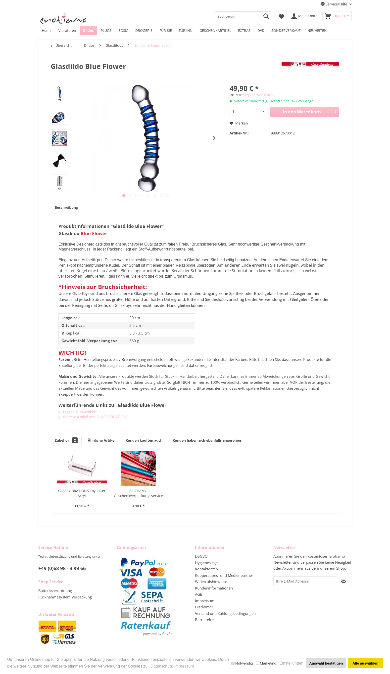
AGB (198, 594)
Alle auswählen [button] (365, 663)
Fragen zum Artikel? (77, 411)
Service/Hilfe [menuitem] (334, 3)
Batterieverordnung (55, 590)
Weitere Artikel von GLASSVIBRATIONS (93, 416)
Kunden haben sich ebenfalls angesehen (207, 440)
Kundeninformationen (214, 588)
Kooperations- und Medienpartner (224, 575)
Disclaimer (204, 606)
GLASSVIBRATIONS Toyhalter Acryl (81, 493)
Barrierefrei (205, 619)
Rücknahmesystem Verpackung (65, 596)
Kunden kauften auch (144, 440)
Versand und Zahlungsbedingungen (225, 613)
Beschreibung (66, 207)
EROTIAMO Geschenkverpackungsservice (138, 493)
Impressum (204, 600)
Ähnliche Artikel (101, 440)
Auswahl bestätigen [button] (326, 663)
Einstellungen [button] (291, 663)
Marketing (266, 663)
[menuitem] (243, 16)
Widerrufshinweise (211, 581)
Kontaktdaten (206, 568)
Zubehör (66, 440)
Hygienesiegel (207, 562)
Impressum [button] (184, 666)
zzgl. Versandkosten (259, 95)
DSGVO (201, 556)
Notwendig (242, 663)
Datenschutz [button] (161, 666)
